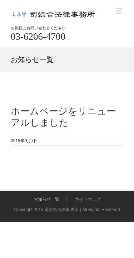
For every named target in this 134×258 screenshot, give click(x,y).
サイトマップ (87, 217)
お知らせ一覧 (46, 217)
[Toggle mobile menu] (119, 11)
